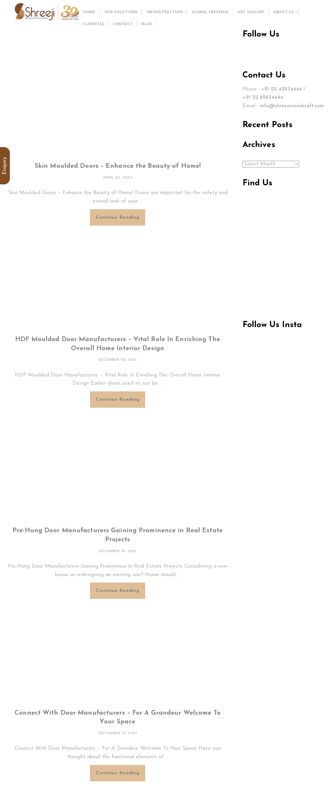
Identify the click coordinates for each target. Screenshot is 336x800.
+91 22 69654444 (263, 97)
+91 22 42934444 (281, 89)
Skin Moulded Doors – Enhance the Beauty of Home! (117, 166)
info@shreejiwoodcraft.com (292, 106)
